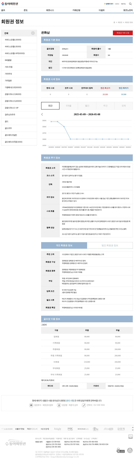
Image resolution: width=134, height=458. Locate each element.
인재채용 (79, 438)
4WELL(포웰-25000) (13, 46)
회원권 (120, 22)
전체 (124, 105)
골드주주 (8, 128)
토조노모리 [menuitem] (128, 10)
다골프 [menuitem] (102, 10)
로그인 (117, 4)
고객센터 (94, 438)
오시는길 (87, 438)
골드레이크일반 (11, 135)
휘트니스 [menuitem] (50, 10)
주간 (105, 105)
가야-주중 (8, 67)
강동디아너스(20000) (13, 101)
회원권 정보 (129, 22)
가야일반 (8, 80)
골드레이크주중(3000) (13, 142)
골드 (6, 121)
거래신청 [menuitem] (76, 10)
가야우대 (8, 73)
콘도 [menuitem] (26, 10)
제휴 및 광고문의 (69, 438)
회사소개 (38, 438)
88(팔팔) (8, 60)
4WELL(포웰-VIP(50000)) (14, 53)
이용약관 (59, 438)
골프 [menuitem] (3, 10)
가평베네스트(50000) (13, 87)
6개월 (68, 105)
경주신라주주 (10, 114)
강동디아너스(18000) (13, 94)
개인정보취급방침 (48, 438)
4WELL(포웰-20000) (13, 39)
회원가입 (123, 4)
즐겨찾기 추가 (108, 4)
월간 (87, 105)
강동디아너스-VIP (11, 108)
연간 (50, 105)
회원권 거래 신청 (123, 33)
